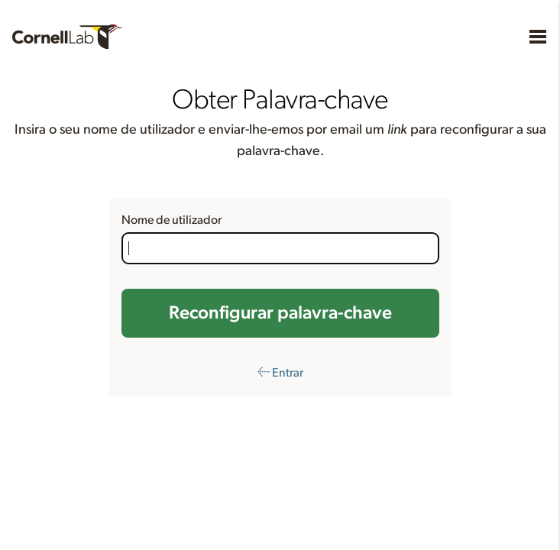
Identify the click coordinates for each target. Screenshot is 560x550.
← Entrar (280, 373)
